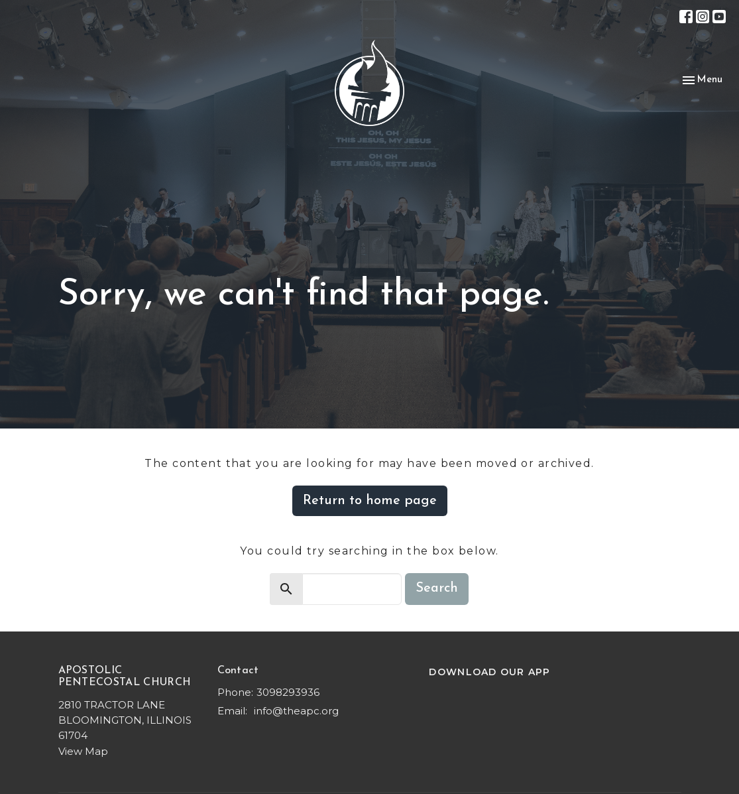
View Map (83, 751)
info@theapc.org (296, 710)
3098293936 (287, 692)
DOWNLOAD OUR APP (489, 672)
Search (437, 588)
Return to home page (370, 500)
